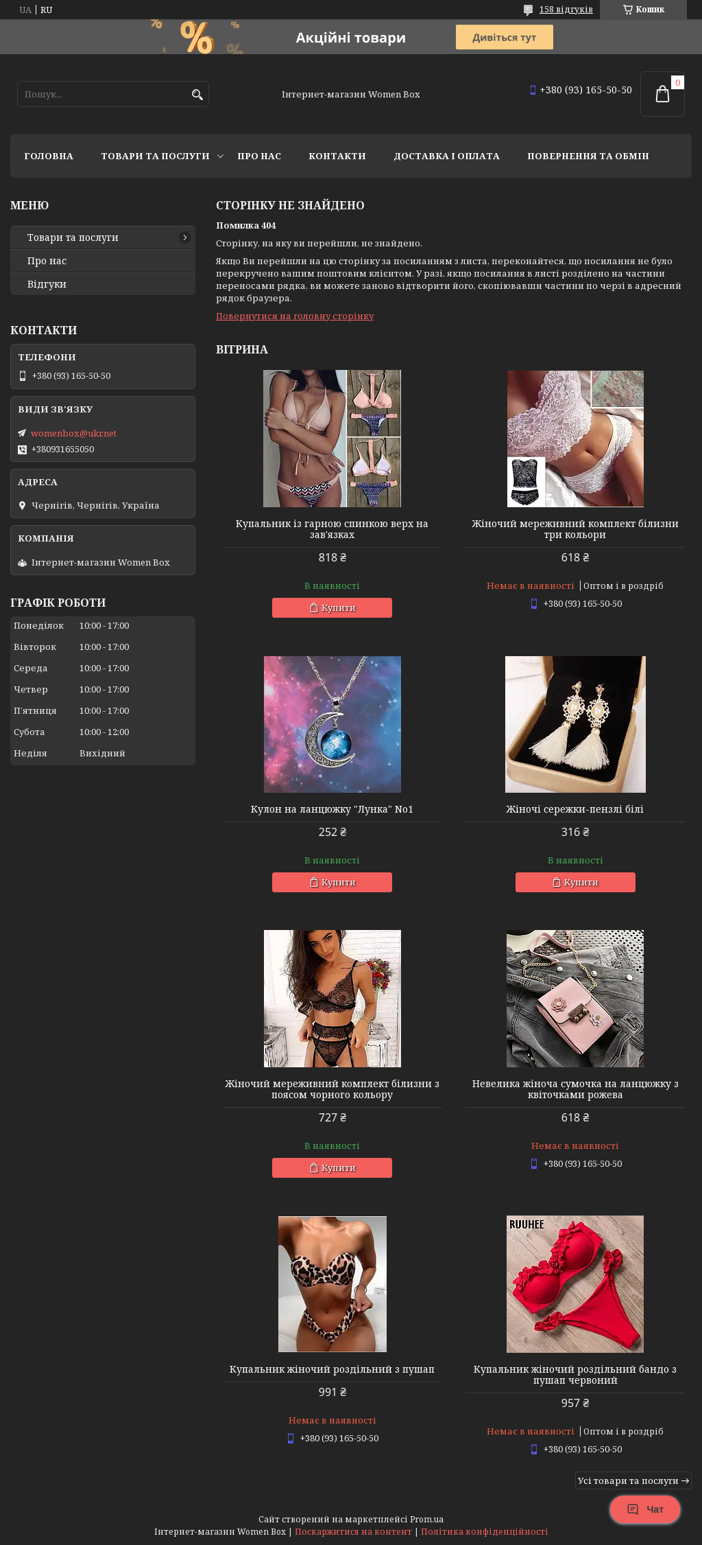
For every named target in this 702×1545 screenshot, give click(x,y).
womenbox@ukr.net (74, 433)
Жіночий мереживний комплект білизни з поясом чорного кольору (332, 1089)
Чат (645, 1509)
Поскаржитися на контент (353, 1531)
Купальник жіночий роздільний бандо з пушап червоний (575, 1375)
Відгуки (46, 284)
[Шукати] (197, 95)
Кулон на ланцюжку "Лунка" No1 (332, 809)
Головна (48, 156)
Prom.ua (427, 1519)
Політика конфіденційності (484, 1531)
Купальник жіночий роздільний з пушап (332, 1369)
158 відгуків (566, 9)
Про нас (259, 156)
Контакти (337, 156)
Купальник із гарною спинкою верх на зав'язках (332, 529)
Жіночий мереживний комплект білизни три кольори (575, 529)
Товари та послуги (155, 156)
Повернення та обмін (588, 156)
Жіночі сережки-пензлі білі (575, 809)
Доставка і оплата (447, 156)
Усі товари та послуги (628, 1480)
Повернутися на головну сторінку (295, 316)
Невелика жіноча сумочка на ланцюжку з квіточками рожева (575, 1089)
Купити (339, 607)
